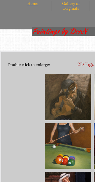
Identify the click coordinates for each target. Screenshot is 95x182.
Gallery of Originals (71, 6)
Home (32, 3)
